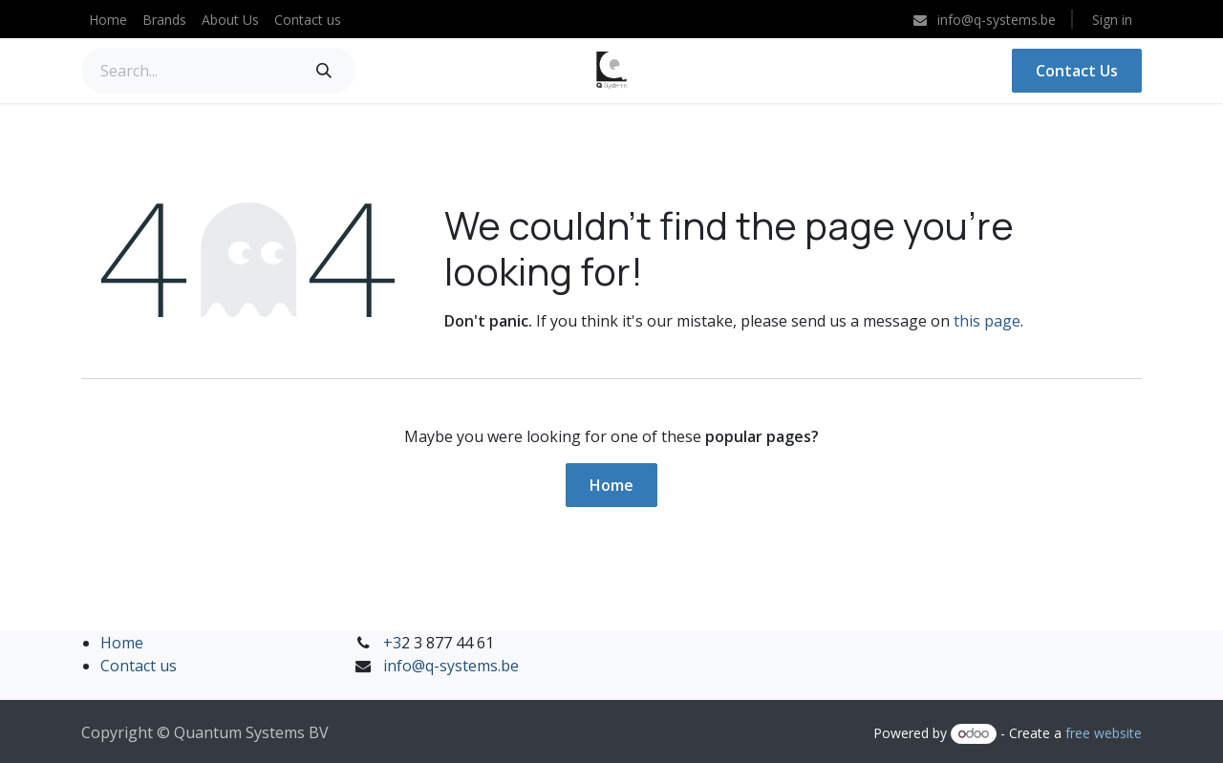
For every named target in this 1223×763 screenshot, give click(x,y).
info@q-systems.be (451, 665)
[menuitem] (108, 19)
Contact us (138, 665)
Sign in (1112, 20)
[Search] (323, 71)
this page (987, 320)
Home (611, 485)
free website (1103, 733)
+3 (392, 642)
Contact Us (1077, 70)
